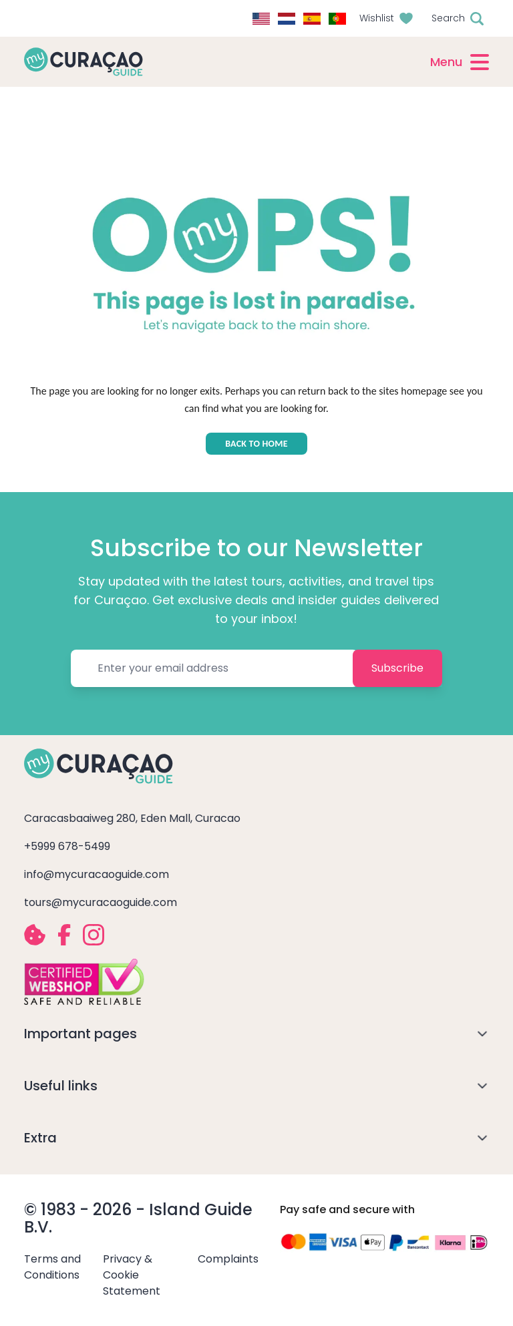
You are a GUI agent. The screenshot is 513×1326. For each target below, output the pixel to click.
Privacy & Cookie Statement (131, 1275)
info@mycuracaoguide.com (96, 874)
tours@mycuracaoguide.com (100, 902)
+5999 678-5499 (67, 846)
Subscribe (397, 668)
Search (448, 18)
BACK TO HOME (256, 443)
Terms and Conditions (52, 1267)
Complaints (228, 1259)
